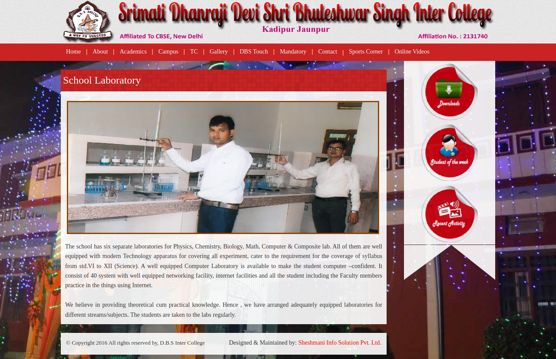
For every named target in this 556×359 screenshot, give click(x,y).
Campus (169, 51)
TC (194, 51)
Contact (328, 51)
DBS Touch (254, 51)
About (100, 51)
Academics (132, 51)
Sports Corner (366, 51)
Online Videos (412, 51)
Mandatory (293, 51)
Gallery (219, 51)
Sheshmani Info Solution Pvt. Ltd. (339, 342)
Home (73, 51)
